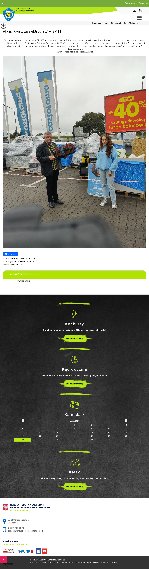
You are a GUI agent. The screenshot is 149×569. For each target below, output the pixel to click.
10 (109, 429)
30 (92, 440)
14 (57, 432)
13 (40, 432)
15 (74, 432)
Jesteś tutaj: (97, 23)
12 (23, 432)
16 (92, 432)
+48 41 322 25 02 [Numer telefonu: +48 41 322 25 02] (16, 528)
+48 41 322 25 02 (140, 10)
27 (40, 440)
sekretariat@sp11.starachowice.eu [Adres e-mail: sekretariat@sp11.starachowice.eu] (25, 531)
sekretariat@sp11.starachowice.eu (134, 11)
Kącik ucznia (23, 281)
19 (23, 436)
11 (126, 429)
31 (109, 440)
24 (109, 436)
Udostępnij (10, 254)
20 (40, 436)
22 (74, 436)
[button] (2, 3)
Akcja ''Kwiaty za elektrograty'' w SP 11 (32, 31)
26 (23, 440)
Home (105, 23)
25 (126, 436)
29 (74, 440)
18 (126, 432)
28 (57, 440)
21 (57, 436)
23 (92, 436)
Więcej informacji (74, 338)
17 (109, 432)
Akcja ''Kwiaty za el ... (131, 23)
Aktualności (114, 23)
